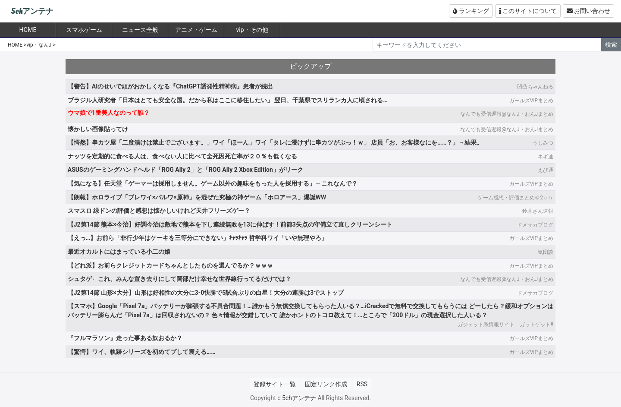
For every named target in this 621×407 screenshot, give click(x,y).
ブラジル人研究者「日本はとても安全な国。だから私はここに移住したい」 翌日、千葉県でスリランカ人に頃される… (228, 100)
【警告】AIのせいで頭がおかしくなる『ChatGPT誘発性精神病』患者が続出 (170, 86)
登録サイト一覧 (275, 384)
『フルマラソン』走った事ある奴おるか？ (125, 337)
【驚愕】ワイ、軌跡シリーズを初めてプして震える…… (142, 351)
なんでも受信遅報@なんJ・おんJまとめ (506, 114)
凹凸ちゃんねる (535, 87)
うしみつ (543, 143)
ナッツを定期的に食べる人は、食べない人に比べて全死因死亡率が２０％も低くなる (182, 156)
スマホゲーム (84, 29)
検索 (611, 44)
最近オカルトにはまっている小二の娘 (119, 251)
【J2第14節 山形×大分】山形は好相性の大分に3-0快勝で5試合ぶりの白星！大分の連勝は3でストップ (206, 292)
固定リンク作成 (326, 384)
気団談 (545, 252)
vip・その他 (252, 29)
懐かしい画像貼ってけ (98, 129)
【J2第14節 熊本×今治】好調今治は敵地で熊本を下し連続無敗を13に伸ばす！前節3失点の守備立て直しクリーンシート (230, 224)
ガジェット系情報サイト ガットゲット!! (505, 325)
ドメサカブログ (535, 225)
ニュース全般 (140, 29)
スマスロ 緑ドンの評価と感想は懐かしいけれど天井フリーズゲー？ (159, 210)
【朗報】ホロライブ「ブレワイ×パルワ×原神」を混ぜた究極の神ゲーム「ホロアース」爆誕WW (197, 197)
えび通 (545, 170)
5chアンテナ (32, 11)
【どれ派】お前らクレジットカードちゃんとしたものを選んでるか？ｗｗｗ (170, 265)
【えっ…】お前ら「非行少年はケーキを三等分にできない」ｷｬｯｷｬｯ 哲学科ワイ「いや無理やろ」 (197, 237)
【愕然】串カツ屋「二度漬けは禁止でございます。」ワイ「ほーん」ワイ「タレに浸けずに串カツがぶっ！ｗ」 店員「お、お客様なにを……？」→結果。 (275, 142)
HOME (15, 45)
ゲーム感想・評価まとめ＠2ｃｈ (515, 198)
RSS (362, 384)
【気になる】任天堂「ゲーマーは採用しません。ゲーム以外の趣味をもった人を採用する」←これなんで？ (213, 183)
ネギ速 (545, 157)
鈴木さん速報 (537, 211)
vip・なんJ (38, 45)
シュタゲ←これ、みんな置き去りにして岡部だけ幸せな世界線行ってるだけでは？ (179, 278)
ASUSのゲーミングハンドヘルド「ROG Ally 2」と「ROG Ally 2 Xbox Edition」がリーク (185, 169)
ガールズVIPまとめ (531, 101)
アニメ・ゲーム (196, 29)
